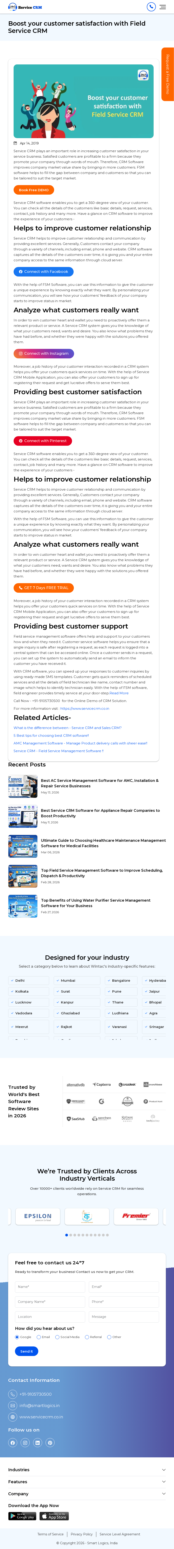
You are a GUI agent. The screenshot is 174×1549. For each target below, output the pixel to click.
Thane (115, 1002)
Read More (119, 693)
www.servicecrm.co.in (41, 1416)
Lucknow (21, 1002)
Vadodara (21, 1013)
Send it (26, 1351)
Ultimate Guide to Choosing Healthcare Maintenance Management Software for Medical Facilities (103, 843)
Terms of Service (50, 1534)
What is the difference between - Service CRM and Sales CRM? (68, 728)
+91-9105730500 (35, 1394)
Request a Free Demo (168, 74)
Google (25, 1337)
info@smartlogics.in (39, 1405)
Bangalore (118, 980)
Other (116, 1337)
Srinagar (154, 1026)
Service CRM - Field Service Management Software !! (59, 751)
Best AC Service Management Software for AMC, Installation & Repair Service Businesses (100, 783)
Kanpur (65, 1002)
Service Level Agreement (120, 1534)
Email (46, 1337)
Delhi (17, 980)
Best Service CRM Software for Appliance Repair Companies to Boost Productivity (100, 813)
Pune (114, 991)
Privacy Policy (82, 1534)
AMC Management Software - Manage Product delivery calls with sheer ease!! (80, 743)
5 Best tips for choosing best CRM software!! (51, 735)
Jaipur (152, 991)
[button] (66, 1235)
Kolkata (20, 991)
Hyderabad (157, 980)
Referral (96, 1337)
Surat (63, 991)
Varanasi (117, 1026)
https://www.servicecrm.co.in (84, 708)
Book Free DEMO (34, 190)
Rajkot (64, 1026)
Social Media (70, 1337)
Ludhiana (117, 1013)
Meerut (19, 1026)
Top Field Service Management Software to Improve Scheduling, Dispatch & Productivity (102, 873)
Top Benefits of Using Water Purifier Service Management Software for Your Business (95, 903)
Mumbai (65, 980)
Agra (151, 1013)
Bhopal (153, 1002)
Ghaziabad (68, 1013)
